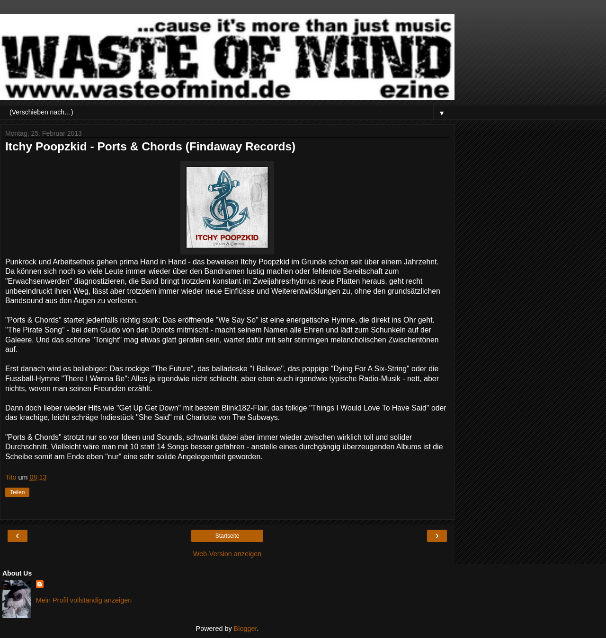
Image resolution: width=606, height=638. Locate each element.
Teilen (17, 492)
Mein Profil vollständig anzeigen (84, 600)
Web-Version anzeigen (227, 554)
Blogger (245, 628)
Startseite (227, 536)
